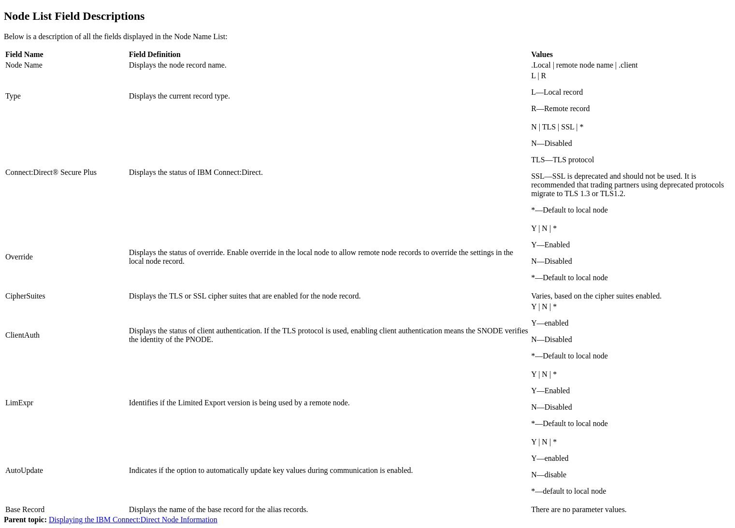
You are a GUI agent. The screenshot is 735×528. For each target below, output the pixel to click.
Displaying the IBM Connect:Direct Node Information (133, 519)
